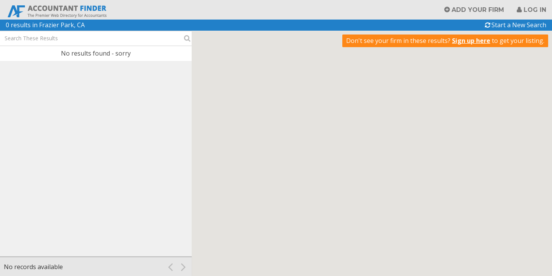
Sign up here (471, 40)
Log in (535, 9)
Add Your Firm (478, 9)
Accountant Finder (57, 10)
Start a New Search (518, 25)
